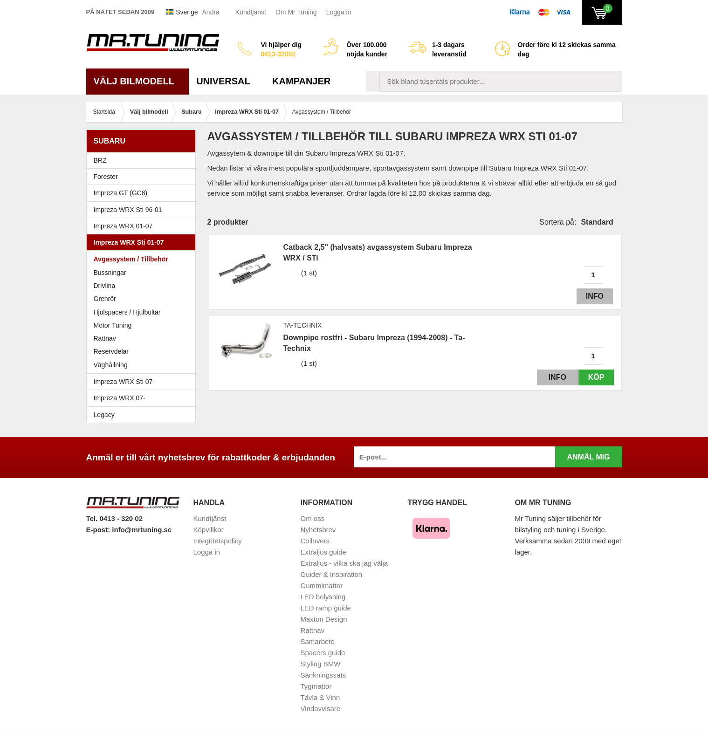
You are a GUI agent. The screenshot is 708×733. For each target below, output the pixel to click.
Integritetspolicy (217, 541)
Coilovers (315, 541)
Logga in (338, 12)
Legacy (143, 414)
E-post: (99, 530)
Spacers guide (323, 653)
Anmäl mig (588, 457)
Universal (226, 81)
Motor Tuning (143, 325)
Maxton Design (324, 619)
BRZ (100, 160)
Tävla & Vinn (320, 697)
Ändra (211, 12)
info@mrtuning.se (142, 530)
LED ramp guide (326, 608)
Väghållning (111, 365)
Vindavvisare (321, 708)
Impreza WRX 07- (143, 398)
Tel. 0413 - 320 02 (114, 518)
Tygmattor (316, 686)
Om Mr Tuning (296, 12)
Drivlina (105, 285)
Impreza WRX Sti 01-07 (143, 242)
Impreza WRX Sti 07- (143, 381)
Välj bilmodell (138, 81)
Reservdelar (111, 351)
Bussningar (110, 272)
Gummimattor (322, 585)
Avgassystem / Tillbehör (131, 259)
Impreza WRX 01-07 (143, 226)
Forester (143, 176)
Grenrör (105, 298)
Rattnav (105, 338)
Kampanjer (301, 81)
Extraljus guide (323, 552)
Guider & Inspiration (332, 574)
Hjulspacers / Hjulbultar (127, 312)
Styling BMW (321, 664)
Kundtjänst (250, 12)
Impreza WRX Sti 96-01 (143, 209)
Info (593, 296)
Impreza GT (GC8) (143, 193)
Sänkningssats (323, 675)
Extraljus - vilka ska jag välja (344, 563)
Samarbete (318, 641)
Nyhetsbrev (318, 530)
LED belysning (323, 597)
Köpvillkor (208, 530)
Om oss (313, 518)
